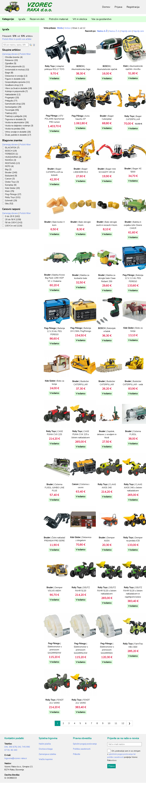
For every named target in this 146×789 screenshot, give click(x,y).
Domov (106, 7)
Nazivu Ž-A (114, 31)
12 (123, 723)
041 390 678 (10, 746)
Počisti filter (25, 54)
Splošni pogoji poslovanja (85, 743)
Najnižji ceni (126, 31)
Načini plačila (45, 743)
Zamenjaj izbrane (10, 54)
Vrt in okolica (80, 19)
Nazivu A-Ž (102, 31)
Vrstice (67, 28)
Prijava (118, 7)
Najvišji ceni (138, 31)
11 (116, 723)
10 (109, 723)
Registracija (133, 7)
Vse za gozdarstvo (101, 19)
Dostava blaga (46, 749)
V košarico (54, 78)
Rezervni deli (37, 19)
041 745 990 (24, 746)
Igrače (21, 19)
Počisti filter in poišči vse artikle (16, 39)
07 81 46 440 (10, 750)
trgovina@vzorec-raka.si (15, 758)
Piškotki (76, 754)
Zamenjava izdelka (47, 754)
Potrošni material (58, 19)
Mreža (60, 28)
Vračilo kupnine (46, 759)
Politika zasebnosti (81, 749)
